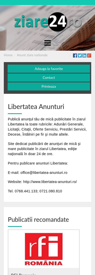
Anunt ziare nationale (32, 55)
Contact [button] (49, 77)
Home (8, 55)
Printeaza (49, 86)
